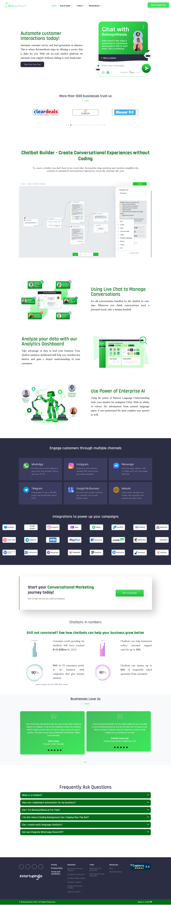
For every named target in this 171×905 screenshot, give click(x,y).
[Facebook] (34, 867)
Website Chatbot (74, 892)
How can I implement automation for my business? (49, 803)
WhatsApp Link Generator (95, 870)
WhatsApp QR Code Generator (96, 875)
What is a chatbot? (32, 795)
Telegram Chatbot (74, 882)
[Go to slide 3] (70, 125)
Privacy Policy (56, 868)
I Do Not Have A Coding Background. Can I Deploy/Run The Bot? (55, 817)
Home (54, 6)
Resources (95, 6)
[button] (83, 762)
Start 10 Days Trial (158, 5)
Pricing (54, 865)
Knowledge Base (115, 872)
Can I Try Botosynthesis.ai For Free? (41, 810)
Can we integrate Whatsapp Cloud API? (42, 832)
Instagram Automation (76, 874)
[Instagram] (27, 867)
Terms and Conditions (55, 873)
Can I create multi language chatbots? (42, 825)
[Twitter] (40, 867)
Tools (81, 6)
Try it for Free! (129, 593)
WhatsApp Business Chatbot (75, 870)
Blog (111, 868)
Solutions (66, 6)
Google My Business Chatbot (75, 887)
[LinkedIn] (21, 867)
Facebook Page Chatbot (76, 878)
